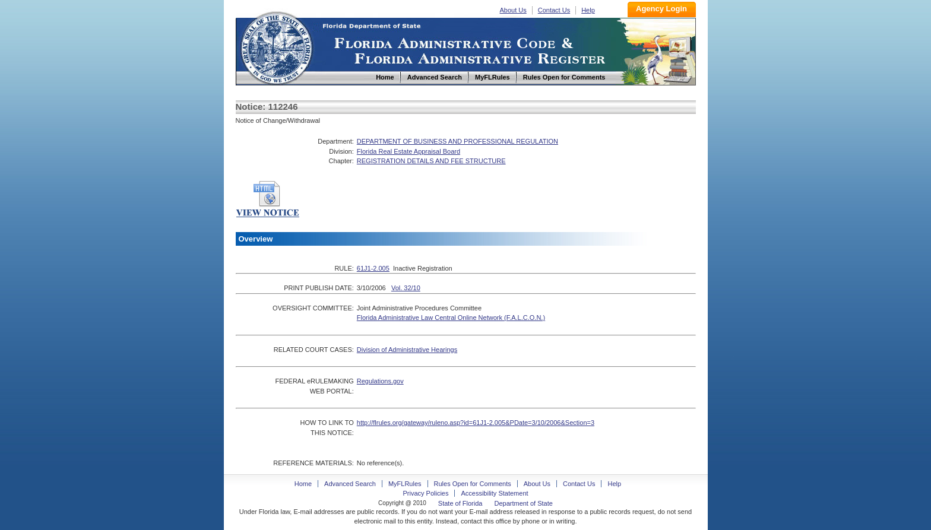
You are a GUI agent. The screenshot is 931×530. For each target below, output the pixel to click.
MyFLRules (405, 483)
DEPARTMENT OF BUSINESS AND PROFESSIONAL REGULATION (457, 141)
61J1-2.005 (373, 268)
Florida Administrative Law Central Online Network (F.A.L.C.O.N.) (451, 317)
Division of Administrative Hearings (407, 349)
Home (276, 46)
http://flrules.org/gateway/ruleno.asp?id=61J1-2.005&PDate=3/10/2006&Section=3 (475, 422)
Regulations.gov (380, 381)
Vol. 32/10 (405, 287)
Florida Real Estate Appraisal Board (408, 151)
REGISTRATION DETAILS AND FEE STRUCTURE (431, 160)
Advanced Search (350, 483)
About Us (513, 10)
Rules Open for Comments (472, 483)
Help (588, 10)
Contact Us (554, 10)
